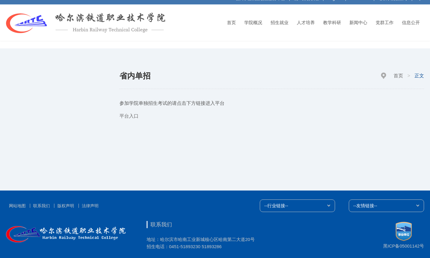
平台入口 (129, 116)
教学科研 (332, 20)
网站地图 (17, 206)
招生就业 (279, 20)
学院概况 (253, 20)
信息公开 (411, 20)
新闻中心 (358, 20)
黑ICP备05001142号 (403, 245)
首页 (231, 20)
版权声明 (65, 206)
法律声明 (90, 206)
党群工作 (385, 20)
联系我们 (41, 206)
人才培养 (306, 20)
